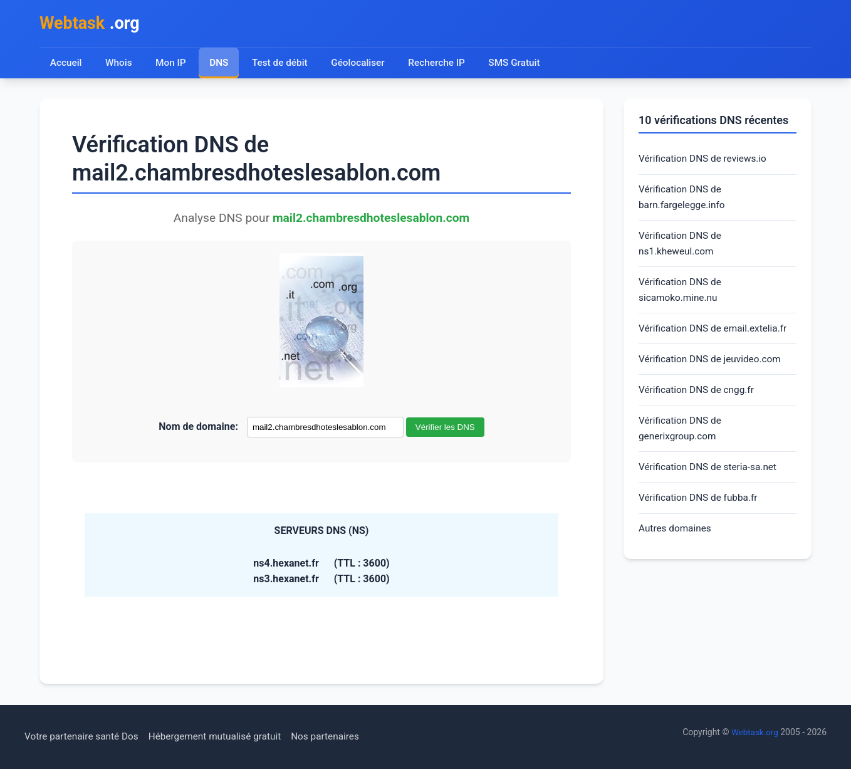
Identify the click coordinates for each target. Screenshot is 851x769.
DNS (220, 64)
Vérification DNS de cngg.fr (699, 399)
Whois (119, 64)
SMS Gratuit (520, 64)
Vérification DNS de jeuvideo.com (713, 368)
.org (91, 24)
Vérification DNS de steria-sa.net (711, 478)
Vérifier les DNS (445, 429)
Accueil (66, 64)
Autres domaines (676, 542)
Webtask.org (753, 732)
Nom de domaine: (198, 428)
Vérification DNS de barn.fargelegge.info (684, 200)
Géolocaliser (361, 64)
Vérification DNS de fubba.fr (701, 510)
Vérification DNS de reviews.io (705, 161)
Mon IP (171, 64)
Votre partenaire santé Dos (84, 737)
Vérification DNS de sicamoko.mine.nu (682, 296)
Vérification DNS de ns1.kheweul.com (682, 248)
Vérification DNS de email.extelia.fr (716, 336)
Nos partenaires (336, 737)
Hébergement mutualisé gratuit (223, 737)
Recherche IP (441, 64)
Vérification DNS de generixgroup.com (682, 439)
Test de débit (282, 64)
